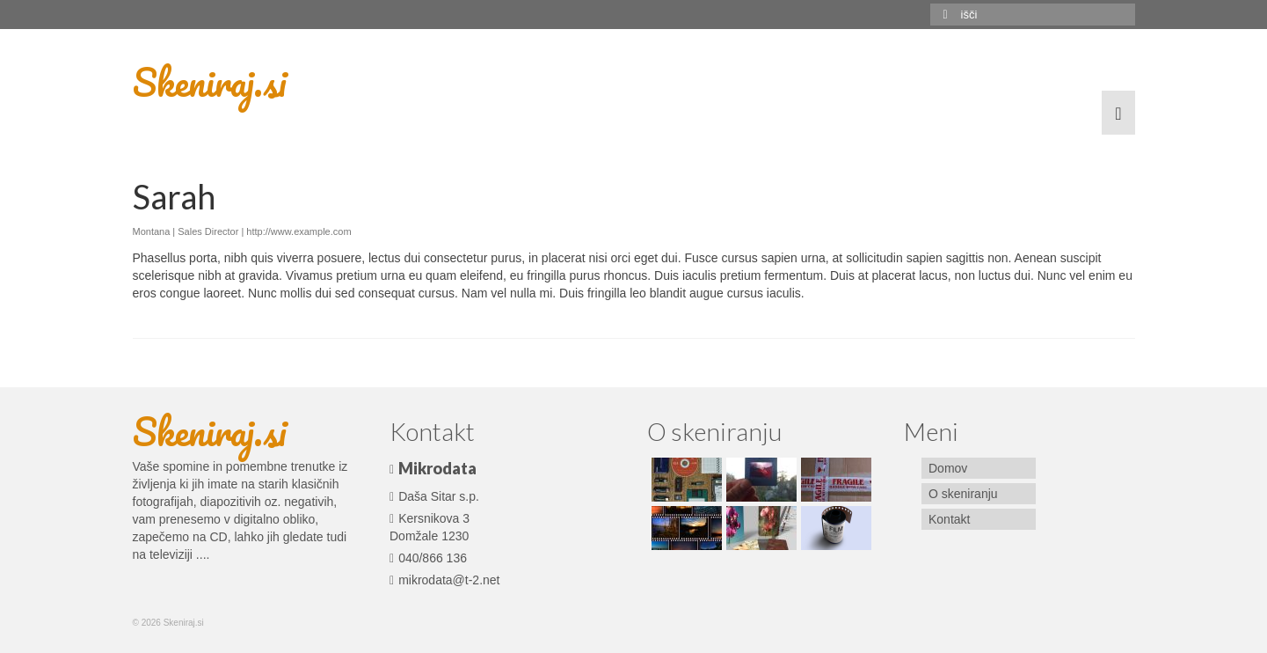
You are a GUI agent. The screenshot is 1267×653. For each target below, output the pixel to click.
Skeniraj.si (210, 82)
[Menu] (1118, 113)
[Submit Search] (943, 15)
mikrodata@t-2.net (445, 580)
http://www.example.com (298, 231)
